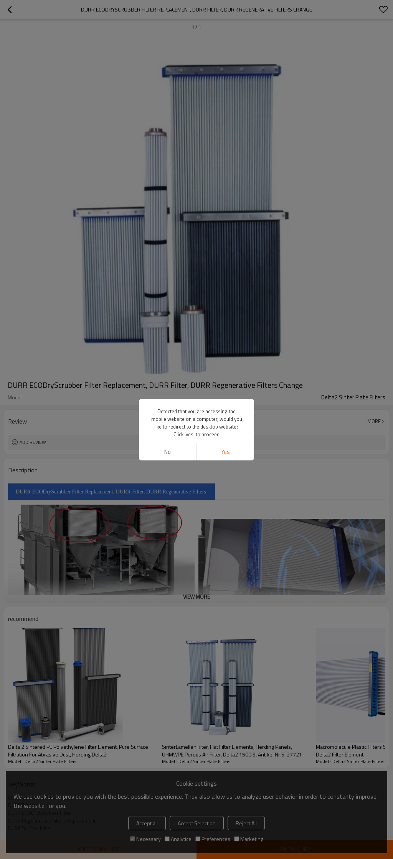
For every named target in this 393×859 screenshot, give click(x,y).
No (167, 451)
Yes (225, 451)
